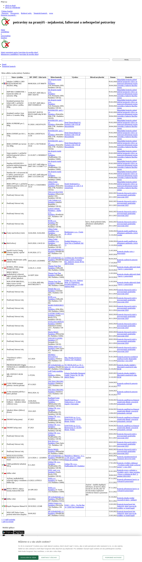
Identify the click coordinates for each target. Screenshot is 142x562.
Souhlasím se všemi (28, 557)
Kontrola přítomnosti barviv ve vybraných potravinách (128, 480)
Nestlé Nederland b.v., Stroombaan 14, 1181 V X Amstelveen (74, 186)
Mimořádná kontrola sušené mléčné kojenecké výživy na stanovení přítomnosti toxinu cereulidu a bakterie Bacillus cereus (127, 83)
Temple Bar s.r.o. (54, 289)
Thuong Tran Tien (54, 266)
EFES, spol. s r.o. (54, 470)
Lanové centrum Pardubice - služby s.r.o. (54, 210)
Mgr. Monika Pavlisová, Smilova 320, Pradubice (73, 359)
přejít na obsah (10, 5)
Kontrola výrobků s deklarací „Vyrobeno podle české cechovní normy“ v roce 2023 (128, 465)
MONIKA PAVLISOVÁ (53, 356)
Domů (4, 64)
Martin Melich (53, 332)
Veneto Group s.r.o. (55, 503)
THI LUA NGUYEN (55, 192)
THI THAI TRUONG (55, 381)
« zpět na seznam (7, 522)
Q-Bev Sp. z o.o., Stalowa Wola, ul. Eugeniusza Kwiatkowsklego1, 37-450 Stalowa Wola (74, 283)
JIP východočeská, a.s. (56, 249)
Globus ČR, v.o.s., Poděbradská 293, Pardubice (75, 465)
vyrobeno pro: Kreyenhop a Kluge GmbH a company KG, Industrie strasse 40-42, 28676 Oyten (74, 261)
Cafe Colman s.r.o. (54, 200)
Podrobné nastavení (113, 557)
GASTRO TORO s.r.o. (56, 313)
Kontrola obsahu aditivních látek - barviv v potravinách (128, 268)
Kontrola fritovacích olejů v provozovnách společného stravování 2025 (127, 195)
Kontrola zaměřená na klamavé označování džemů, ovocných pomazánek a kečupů (128, 402)
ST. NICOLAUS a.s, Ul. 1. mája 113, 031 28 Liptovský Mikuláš (74, 367)
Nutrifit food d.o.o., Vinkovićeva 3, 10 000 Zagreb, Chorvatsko (73, 402)
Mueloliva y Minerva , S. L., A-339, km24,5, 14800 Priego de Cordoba (75, 458)
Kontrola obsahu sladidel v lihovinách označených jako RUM (127, 367)
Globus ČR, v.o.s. (54, 408)
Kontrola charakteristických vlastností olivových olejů (127, 458)
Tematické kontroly (9, 66)
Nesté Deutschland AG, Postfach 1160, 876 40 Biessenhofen (73, 124)
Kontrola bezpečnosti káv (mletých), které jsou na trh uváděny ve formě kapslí (126, 506)
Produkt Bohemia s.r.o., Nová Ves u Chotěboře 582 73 (74, 243)
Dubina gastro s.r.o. (55, 346)
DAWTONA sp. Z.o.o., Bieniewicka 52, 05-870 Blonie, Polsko (73, 419)
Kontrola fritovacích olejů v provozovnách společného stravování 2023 (127, 436)
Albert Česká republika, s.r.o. (53, 183)
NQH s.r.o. (52, 478)
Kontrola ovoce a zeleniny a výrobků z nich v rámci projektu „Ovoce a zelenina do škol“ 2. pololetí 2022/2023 (128, 473)
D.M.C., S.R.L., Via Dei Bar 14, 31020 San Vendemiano (75, 506)
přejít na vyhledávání (12, 7)
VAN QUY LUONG (55, 338)
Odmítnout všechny (49, 557)
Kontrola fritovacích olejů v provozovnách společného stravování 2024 (127, 292)
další (7, 520)
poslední (12, 520)
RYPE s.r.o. (52, 221)
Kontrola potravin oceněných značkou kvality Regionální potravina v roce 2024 (127, 359)
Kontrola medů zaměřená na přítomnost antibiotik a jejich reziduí (127, 233)
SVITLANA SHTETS (56, 322)
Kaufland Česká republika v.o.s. (53, 399)
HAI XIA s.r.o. (53, 441)
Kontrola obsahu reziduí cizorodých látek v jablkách (127, 499)
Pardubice (51, 83)
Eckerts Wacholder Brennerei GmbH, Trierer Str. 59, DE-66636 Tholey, (75, 375)
